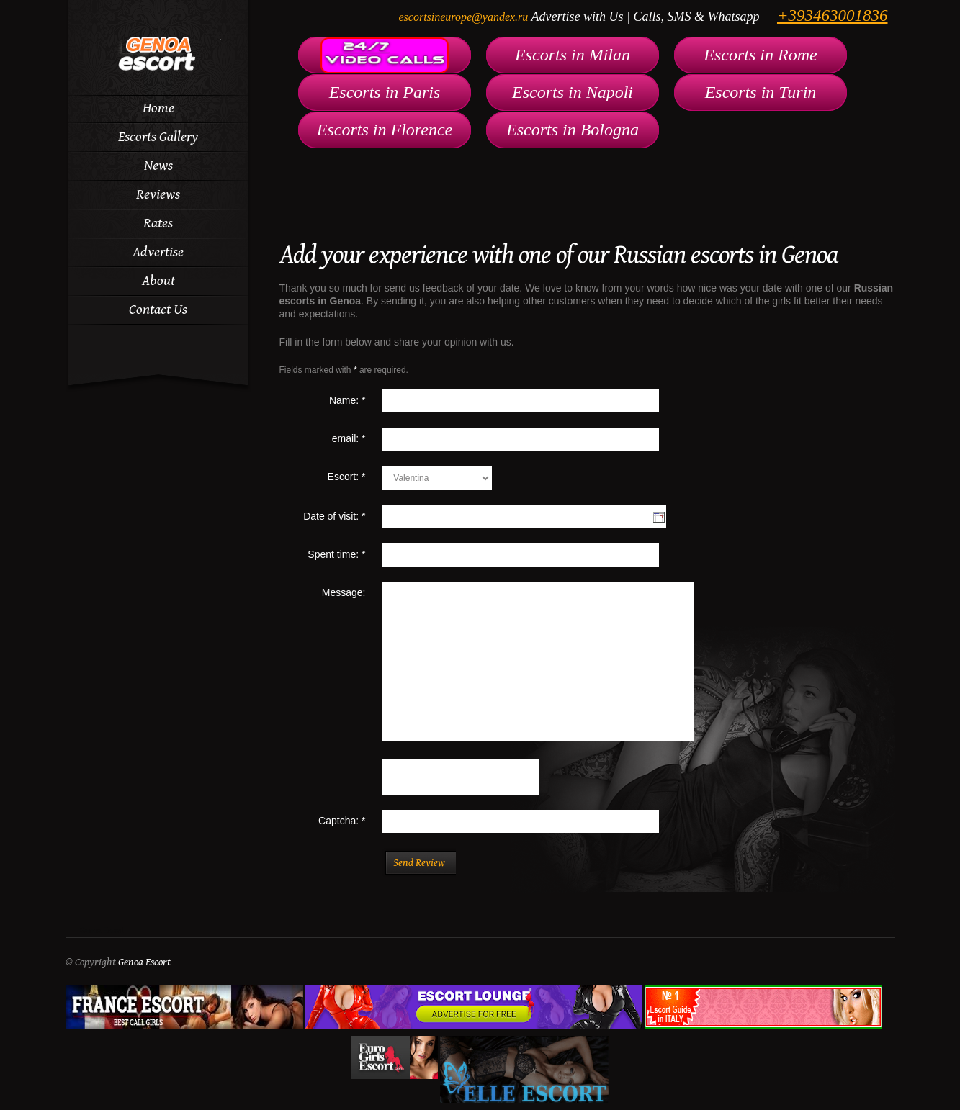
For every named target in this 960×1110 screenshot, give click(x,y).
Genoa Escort (102, 930)
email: (349, 438)
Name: (347, 400)
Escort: (347, 476)
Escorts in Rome (760, 54)
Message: (344, 592)
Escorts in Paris (385, 92)
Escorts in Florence (384, 129)
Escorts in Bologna (572, 129)
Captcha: (341, 820)
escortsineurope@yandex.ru (463, 17)
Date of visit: (334, 516)
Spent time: (336, 554)
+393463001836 (832, 15)
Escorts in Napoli (572, 92)
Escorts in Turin (761, 92)
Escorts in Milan (572, 54)
